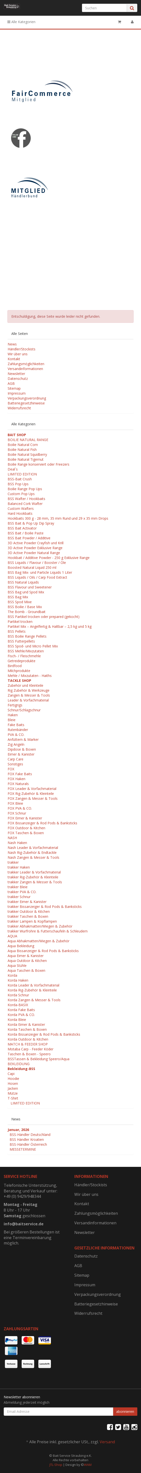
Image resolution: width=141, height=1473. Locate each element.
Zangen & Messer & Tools (29, 695)
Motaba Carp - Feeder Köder (30, 1049)
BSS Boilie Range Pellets (27, 636)
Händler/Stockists (21, 349)
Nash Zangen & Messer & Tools (33, 857)
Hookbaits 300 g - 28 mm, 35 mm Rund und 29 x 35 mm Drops (58, 518)
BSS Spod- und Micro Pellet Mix (33, 646)
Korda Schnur (18, 995)
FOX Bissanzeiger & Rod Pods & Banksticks (42, 823)
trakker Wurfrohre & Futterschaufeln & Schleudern (48, 931)
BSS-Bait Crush (20, 479)
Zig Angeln (16, 744)
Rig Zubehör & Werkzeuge (28, 690)
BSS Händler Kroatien (27, 1139)
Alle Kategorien (21, 21)
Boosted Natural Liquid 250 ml (32, 567)
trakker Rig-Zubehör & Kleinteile (33, 877)
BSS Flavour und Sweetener (30, 587)
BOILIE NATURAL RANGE (28, 439)
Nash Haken (17, 842)
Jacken (13, 1088)
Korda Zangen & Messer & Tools (34, 1000)
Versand (107, 1441)
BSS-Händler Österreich (28, 1144)
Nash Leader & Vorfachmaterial (33, 847)
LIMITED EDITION (22, 474)
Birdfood (15, 665)
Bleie (12, 719)
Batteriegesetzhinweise (26, 403)
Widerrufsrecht (19, 408)
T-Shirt (13, 1098)
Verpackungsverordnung (27, 398)
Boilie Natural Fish (22, 449)
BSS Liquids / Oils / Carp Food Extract (37, 577)
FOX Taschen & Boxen (26, 832)
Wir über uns (18, 354)
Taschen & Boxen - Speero (29, 1054)
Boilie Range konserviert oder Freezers (38, 464)
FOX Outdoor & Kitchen (26, 828)
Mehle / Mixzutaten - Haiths (30, 675)
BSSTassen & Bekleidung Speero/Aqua (38, 1059)
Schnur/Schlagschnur (24, 710)
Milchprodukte (19, 670)
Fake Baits (16, 724)
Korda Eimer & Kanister (26, 1024)
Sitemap (14, 388)
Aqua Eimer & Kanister (26, 955)
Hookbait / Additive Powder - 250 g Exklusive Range (49, 557)
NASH (12, 837)
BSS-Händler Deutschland (30, 1134)
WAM (88, 1464)
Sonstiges (15, 764)
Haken (13, 715)
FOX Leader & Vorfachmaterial (32, 788)
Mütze (13, 1093)
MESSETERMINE (23, 1149)
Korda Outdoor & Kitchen (28, 1039)
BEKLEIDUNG (19, 1063)
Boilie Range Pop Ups (25, 488)
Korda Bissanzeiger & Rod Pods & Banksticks (44, 1034)
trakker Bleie (18, 887)
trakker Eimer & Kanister (27, 901)
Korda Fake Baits (21, 1009)
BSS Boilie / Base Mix (25, 606)
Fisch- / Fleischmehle (24, 656)
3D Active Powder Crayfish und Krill (35, 543)
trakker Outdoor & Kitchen (29, 911)
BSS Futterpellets (21, 641)
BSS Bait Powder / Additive (29, 538)
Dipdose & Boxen (22, 749)
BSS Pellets (17, 631)
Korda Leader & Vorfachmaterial (33, 985)
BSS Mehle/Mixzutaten (26, 651)
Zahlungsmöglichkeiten (26, 363)
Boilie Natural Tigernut (26, 459)
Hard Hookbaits (20, 513)
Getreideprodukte (21, 660)
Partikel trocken (20, 621)
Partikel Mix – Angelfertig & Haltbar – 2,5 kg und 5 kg (50, 626)
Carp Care (15, 759)
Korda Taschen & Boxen (27, 1029)
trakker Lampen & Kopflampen (32, 921)
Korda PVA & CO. (21, 1014)
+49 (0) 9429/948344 (22, 1196)
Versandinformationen (25, 368)
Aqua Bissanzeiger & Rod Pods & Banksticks (43, 950)
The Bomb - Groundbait (27, 611)
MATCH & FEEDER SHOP (28, 1044)
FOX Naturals (18, 783)
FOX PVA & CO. (20, 808)
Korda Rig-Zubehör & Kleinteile (32, 990)
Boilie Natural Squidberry (27, 454)
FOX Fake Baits (20, 774)
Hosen (13, 1083)
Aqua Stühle (17, 965)
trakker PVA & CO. (22, 891)
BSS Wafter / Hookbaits (26, 498)
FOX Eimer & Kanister (25, 818)
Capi (11, 1073)
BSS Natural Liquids (23, 582)
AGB (11, 383)
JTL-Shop (55, 1464)
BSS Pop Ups (18, 484)
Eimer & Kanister (21, 754)
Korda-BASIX (18, 1004)
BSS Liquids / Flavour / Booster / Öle (37, 562)
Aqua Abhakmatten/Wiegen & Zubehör (38, 941)
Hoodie (13, 1078)
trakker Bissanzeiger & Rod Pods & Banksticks (45, 906)
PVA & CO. (16, 734)
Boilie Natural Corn (23, 444)
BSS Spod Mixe (20, 602)
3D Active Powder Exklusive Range (35, 547)
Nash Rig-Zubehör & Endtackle (32, 852)
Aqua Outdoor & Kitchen (27, 960)
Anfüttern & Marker (23, 739)
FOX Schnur (17, 813)
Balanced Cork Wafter (25, 503)
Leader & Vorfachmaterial (28, 700)
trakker (13, 862)
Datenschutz (18, 378)
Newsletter (16, 373)
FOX (11, 769)
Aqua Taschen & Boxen (26, 970)
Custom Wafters (21, 508)
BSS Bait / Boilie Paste (26, 533)
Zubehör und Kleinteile (25, 685)
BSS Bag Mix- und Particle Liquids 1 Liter (40, 572)
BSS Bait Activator (22, 528)
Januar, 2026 (18, 1129)
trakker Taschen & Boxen (28, 916)
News (12, 344)
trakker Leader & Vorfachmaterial (34, 872)
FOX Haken (16, 778)
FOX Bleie (15, 803)
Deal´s (13, 469)
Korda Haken (18, 980)
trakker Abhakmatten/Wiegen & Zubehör (40, 926)
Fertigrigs (15, 705)
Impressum (17, 393)
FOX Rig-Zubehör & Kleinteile (31, 793)
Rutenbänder (18, 729)
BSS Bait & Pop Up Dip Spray (31, 523)
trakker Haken (19, 867)
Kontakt (14, 359)
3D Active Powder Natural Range (34, 552)
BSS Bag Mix (18, 597)
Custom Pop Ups (21, 493)
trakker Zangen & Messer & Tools (35, 882)
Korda (12, 975)
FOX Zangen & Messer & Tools (33, 798)
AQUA (12, 936)
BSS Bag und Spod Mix (26, 592)
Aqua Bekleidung (21, 946)
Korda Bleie (17, 1019)
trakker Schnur (19, 896)
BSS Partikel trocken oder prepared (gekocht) (43, 616)
